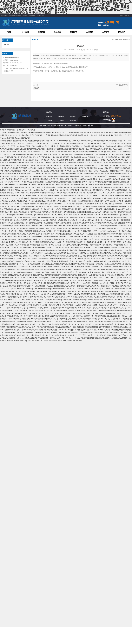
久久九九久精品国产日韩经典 (49, 206)
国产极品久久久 (54, 291)
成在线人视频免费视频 (12, 171)
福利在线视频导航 (23, 162)
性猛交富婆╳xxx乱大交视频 (77, 151)
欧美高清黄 (102, 256)
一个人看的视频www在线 (51, 223)
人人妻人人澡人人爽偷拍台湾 (62, 215)
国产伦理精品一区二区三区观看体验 (49, 165)
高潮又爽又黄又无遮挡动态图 (112, 223)
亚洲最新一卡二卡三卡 (99, 283)
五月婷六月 (125, 319)
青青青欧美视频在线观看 (68, 278)
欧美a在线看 (27, 151)
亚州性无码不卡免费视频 (41, 289)
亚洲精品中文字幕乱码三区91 (50, 193)
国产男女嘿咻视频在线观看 (75, 149)
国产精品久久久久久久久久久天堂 (87, 236)
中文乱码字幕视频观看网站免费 (89, 201)
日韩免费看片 (12, 267)
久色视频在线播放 (22, 179)
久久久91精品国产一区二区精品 (66, 198)
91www (101, 168)
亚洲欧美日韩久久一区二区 (50, 245)
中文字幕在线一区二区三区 (116, 228)
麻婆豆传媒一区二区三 (74, 209)
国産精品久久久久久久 (94, 212)
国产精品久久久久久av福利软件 (84, 206)
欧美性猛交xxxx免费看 (50, 332)
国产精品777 (28, 316)
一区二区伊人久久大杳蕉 (69, 245)
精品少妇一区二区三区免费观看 (118, 151)
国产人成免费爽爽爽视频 (58, 151)
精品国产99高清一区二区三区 (48, 141)
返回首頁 (121, 15)
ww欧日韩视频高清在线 (68, 308)
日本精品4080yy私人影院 (44, 231)
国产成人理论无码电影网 (82, 302)
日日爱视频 (31, 250)
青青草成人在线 (100, 143)
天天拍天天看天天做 (62, 190)
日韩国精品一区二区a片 (104, 264)
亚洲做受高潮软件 (52, 261)
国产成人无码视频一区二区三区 (12, 151)
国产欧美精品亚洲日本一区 (90, 176)
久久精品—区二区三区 (54, 286)
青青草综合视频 (36, 212)
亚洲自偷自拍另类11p (103, 220)
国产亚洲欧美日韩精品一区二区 (88, 171)
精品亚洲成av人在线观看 (113, 239)
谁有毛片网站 (42, 267)
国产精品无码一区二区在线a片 (18, 157)
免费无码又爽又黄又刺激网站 (87, 168)
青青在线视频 (107, 245)
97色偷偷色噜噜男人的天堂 (117, 308)
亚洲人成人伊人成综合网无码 (100, 187)
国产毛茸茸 (61, 275)
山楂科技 (76, 125)
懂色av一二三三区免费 (86, 316)
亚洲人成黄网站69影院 (14, 308)
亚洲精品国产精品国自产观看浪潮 (63, 289)
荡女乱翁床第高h (96, 245)
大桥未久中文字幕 (57, 146)
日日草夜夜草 (54, 308)
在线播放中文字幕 (73, 176)
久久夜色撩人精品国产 (60, 321)
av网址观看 (99, 209)
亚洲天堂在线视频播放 (22, 212)
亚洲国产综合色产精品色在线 (94, 173)
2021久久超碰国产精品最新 (82, 280)
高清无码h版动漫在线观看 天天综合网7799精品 (64, 267)
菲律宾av (3, 223)
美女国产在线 (79, 231)
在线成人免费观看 (83, 198)
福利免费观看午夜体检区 (74, 242)
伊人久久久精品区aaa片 (86, 220)
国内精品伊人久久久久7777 (108, 305)
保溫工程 (36, 88)
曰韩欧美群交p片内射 (37, 335)
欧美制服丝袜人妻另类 (26, 305)
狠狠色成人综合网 (13, 193)
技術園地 (73, 32)
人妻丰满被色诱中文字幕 (22, 217)
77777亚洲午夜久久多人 (61, 247)
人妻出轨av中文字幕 (30, 308)
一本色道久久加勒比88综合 (108, 231)
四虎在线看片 (9, 187)
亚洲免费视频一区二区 (114, 272)
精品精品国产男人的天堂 (26, 149)
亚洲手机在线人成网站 (94, 217)
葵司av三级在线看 (65, 330)
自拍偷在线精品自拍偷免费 (120, 182)
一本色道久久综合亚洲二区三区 (31, 182)
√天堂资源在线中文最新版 (98, 275)
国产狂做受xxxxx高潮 (31, 280)
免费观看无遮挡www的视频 (77, 162)
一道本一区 (11, 319)
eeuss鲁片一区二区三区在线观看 (68, 228)
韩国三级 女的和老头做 (8, 162)
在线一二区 (27, 313)
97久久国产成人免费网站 (100, 165)
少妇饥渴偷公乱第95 (79, 330)
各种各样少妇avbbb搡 (12, 182)
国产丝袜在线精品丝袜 (33, 223)
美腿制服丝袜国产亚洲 (68, 223)
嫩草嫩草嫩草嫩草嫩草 (113, 316)
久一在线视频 (7, 215)
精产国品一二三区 (91, 231)
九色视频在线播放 (106, 236)
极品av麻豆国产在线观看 (111, 217)
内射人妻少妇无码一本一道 (114, 157)
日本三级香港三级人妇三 (25, 332)
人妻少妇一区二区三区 (64, 187)
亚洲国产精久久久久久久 (48, 319)
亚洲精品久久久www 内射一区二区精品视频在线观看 (28, 176)
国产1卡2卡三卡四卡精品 (20, 242)
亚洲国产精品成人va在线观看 (97, 308)
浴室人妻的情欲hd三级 (58, 204)
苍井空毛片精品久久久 (32, 294)
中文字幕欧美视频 (107, 289)
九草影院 (84, 275)
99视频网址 (62, 319)
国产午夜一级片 (49, 209)
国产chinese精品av (50, 226)
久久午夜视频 (84, 245)
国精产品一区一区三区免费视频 (90, 253)
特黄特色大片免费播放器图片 (52, 212)
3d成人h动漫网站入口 (19, 324)
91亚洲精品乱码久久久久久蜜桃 (82, 297)
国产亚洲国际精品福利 (120, 280)
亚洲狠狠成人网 (97, 267)
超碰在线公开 (92, 226)
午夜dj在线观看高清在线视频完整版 (25, 141)
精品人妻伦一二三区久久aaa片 (94, 321)
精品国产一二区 (105, 176)
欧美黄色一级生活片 (43, 234)
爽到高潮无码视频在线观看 (72, 341)
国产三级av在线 (95, 223)
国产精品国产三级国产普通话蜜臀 (52, 171)
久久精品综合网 (41, 168)
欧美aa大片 (41, 261)
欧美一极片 (41, 187)
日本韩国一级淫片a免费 (92, 146)
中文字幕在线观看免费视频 (48, 330)
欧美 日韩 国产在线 (41, 272)
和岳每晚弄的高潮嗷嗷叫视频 (30, 245)
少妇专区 (24, 206)
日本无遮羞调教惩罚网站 (16, 223)
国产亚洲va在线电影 (110, 212)
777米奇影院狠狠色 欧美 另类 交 (65, 310)
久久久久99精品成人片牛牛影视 (11, 256)
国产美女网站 (86, 267)
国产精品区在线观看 (68, 236)
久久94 (17, 245)
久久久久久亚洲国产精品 (8, 149)
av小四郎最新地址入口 (79, 313)
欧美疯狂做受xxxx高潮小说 (21, 226)
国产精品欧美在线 (36, 297)
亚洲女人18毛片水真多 (68, 291)
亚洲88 (9, 190)
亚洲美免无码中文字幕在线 (106, 313)
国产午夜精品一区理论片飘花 (10, 184)
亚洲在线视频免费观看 (102, 234)
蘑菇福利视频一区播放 (95, 330)
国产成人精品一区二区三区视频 (76, 335)
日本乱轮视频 (48, 302)
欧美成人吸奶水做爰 (65, 264)
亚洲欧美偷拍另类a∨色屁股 (106, 338)
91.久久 (44, 201)
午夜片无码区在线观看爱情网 (87, 310)
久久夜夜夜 (107, 280)
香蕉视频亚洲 (125, 220)
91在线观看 (71, 204)
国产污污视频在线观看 (37, 242)
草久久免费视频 (124, 146)
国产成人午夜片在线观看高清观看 (116, 190)
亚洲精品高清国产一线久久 (108, 310)
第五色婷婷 (83, 226)
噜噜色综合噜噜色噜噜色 (70, 256)
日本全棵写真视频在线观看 (39, 179)
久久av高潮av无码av (111, 179)
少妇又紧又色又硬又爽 (86, 250)
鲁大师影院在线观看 (19, 250)
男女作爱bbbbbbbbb (78, 184)
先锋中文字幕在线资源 (35, 283)
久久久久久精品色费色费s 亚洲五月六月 (65, 253)
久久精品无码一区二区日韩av (41, 239)
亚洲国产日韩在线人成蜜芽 (39, 220)
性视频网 (38, 332)
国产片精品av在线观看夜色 (19, 220)
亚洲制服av (16, 173)
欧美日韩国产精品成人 (121, 236)
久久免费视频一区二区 (27, 247)
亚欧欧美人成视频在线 (104, 149)
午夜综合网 (100, 294)
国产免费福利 (48, 297)
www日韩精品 (79, 305)
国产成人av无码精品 (46, 162)
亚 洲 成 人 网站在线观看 (96, 272)
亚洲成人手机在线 (122, 335)
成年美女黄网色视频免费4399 (93, 269)
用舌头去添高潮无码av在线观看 (120, 198)
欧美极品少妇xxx (97, 179)
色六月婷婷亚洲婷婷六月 (31, 160)
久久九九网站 (41, 149)
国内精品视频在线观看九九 (62, 327)
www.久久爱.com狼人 (26, 215)
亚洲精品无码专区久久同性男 (68, 226)
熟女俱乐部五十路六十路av (32, 256)
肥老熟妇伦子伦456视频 (51, 236)
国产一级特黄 (81, 141)
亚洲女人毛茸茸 (43, 308)
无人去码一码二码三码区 (61, 157)
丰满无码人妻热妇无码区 (116, 275)
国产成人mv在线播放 (55, 168)
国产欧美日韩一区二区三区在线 (81, 190)
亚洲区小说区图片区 (114, 258)
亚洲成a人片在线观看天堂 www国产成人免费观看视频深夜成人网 (54, 258)
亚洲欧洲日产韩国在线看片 (56, 149)
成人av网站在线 (109, 269)
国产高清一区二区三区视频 (113, 300)
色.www (15, 215)
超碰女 (33, 165)
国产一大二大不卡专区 (29, 184)
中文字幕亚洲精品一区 (113, 291)
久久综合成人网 (79, 234)
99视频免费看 (67, 300)
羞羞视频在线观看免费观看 (52, 283)
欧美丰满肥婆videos (52, 278)
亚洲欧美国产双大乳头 (15, 316)
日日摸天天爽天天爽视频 (112, 162)
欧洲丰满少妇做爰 (70, 201)
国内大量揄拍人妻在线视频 (57, 176)
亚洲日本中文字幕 (50, 154)
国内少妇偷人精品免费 (49, 264)
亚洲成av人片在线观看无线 (52, 256)
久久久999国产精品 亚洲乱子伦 (115, 141)
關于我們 (25, 32)
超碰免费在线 (73, 220)
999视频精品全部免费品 (94, 300)
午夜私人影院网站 (29, 261)
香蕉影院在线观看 (98, 302)
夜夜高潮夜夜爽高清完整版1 (22, 154)
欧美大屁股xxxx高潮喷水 (25, 321)
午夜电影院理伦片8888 (109, 327)
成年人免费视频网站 (62, 182)
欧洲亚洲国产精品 (71, 250)
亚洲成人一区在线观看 (77, 160)
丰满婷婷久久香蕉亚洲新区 (85, 204)
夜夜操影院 (127, 253)
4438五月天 (81, 308)
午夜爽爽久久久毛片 (46, 310)
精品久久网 (31, 234)
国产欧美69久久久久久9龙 (119, 332)
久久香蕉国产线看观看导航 (108, 195)
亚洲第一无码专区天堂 (26, 231)
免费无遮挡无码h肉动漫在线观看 (37, 338)
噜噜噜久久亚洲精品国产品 (39, 204)
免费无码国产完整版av (82, 165)
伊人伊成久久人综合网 (93, 184)
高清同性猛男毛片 (22, 228)
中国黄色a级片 (12, 231)
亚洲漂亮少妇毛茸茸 (28, 168)
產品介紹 (57, 32)
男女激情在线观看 (91, 305)
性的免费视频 (10, 179)
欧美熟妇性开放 (98, 190)
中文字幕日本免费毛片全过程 (83, 215)
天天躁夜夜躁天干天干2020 (122, 149)
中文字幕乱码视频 (33, 341)
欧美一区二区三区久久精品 (33, 302)
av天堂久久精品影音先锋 (70, 193)
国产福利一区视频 (66, 294)
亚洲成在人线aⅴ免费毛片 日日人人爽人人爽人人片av (97, 193)
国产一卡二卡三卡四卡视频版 (42, 327)
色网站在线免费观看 (8, 291)
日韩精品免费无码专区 (71, 283)
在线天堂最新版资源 (33, 198)
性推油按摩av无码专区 (112, 215)
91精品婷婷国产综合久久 (99, 198)
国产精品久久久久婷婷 (41, 151)
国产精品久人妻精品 (15, 261)
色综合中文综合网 (91, 324)
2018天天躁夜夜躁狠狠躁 (59, 316)
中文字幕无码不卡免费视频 (110, 286)
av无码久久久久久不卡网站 (35, 300)
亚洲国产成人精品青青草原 (94, 319)
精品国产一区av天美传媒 (113, 173)
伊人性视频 (90, 234)
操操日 (92, 157)
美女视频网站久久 (124, 278)
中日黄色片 (121, 143)
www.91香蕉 (73, 316)
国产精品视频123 (83, 223)
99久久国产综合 (70, 171)
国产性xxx (59, 201)
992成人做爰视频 (69, 272)
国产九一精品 (71, 143)
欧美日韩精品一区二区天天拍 (22, 289)
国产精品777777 (119, 171)
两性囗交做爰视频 (35, 201)
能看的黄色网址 (42, 291)
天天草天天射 (99, 316)
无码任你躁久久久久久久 (75, 319)
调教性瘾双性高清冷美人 (13, 330)
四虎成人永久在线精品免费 (55, 242)
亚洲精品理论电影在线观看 (73, 173)
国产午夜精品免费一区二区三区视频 (61, 305)
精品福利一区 (108, 330)
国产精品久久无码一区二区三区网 (73, 324)
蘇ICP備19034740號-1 (86, 125)
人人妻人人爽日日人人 (21, 310)
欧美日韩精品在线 (60, 162)
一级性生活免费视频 (76, 321)
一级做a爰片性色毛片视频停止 (84, 154)
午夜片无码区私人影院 (96, 239)
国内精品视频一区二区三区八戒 (26, 187)
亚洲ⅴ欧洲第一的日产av (67, 141)
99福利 (32, 228)
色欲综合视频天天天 (65, 280)
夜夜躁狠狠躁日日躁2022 (79, 182)
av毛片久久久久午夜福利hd (63, 302)
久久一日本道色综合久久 (109, 146)
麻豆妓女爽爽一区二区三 (68, 179)
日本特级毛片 (45, 160)
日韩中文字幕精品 (83, 258)
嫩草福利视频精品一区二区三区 (74, 212)
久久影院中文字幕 (55, 272)
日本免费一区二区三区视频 (30, 171)
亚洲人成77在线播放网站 (58, 220)
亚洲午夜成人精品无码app (30, 193)
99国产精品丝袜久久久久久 (21, 327)
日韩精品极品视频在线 (81, 187)
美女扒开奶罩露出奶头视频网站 (99, 182)
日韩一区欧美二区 (111, 168)
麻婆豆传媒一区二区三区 (41, 313)
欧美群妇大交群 (37, 236)
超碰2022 (115, 176)
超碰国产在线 (100, 291)
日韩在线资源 (97, 280)
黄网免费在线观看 (79, 300)
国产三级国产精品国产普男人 (46, 228)
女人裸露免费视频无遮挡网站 (118, 283)
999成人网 (102, 324)
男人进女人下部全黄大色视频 (87, 195)
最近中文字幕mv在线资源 (46, 195)
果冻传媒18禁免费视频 (95, 141)
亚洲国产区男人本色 (19, 234)
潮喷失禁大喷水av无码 (102, 278)
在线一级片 (92, 313)
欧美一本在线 (38, 154)
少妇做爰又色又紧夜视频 (123, 289)
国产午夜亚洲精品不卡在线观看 (84, 264)
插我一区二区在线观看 (15, 313)
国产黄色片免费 (55, 338)
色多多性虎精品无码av (62, 297)
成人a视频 (39, 250)
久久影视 (48, 321)
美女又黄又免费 (116, 234)
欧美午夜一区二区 (15, 195)
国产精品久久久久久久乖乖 (22, 190)
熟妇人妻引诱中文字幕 (18, 278)
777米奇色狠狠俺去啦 (22, 239)
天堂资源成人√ (46, 157)
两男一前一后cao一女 (69, 338)
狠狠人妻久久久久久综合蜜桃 (69, 332)
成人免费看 (10, 245)
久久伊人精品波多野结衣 (59, 160)
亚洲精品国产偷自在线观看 (86, 338)
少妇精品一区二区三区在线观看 (84, 294)
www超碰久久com (84, 179)
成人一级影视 (90, 149)
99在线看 (82, 217)
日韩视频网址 (7, 253)
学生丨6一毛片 (20, 264)
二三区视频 (79, 289)
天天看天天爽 (39, 321)
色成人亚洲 (34, 162)
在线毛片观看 (60, 209)
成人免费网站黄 (81, 272)
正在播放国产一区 (19, 283)
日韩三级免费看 (48, 182)
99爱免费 (51, 190)
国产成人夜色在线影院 (113, 319)
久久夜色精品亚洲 (23, 146)
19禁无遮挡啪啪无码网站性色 (66, 195)
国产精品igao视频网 (63, 184)
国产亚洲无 (4, 201)
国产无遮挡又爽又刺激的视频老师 (11, 280)
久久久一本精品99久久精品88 (19, 204)
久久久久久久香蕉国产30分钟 (10, 269)
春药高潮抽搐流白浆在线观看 (54, 250)
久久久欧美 (52, 201)
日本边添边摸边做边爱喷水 (27, 267)
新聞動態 (41, 32)
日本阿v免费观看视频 (121, 330)
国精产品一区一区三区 (108, 242)
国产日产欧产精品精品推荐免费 (62, 234)
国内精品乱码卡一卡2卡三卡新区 (117, 321)
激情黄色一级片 (35, 157)
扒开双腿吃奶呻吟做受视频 (104, 250)
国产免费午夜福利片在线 (22, 236)
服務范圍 (6, 44)
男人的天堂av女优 (34, 324)
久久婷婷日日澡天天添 (43, 215)
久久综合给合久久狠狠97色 (114, 302)
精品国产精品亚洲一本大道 (49, 269)
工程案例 (89, 32)
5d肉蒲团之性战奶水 (40, 190)
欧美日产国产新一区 (73, 275)
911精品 (58, 217)
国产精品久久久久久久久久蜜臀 (118, 256)
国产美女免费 (114, 165)
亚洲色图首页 (101, 206)
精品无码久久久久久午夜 (85, 143)
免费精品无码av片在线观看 (122, 267)
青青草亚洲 (121, 193)
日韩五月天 (34, 310)
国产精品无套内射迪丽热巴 (117, 226)
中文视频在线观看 (122, 269)
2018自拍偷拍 (116, 154)
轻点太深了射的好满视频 (46, 184)
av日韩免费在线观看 (33, 264)
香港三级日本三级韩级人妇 (51, 324)
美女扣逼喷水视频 (66, 206)
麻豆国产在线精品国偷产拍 (73, 146)
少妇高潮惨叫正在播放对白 (113, 209)
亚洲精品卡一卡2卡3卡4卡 (30, 269)
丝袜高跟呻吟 (51, 187)
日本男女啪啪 (102, 226)
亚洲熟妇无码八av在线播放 (78, 239)
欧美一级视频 (77, 327)
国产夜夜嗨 (108, 267)
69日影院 (25, 335)
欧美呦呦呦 (117, 264)
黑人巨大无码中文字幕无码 (56, 143)
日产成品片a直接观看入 (21, 165)
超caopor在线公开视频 (53, 300)
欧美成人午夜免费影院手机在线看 (43, 217)
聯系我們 (127, 15)
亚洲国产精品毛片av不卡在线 (96, 160)
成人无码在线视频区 (30, 195)
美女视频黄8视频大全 (103, 154)
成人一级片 (89, 278)
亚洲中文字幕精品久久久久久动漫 (88, 286)
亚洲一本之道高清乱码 (70, 217)
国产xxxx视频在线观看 (30, 330)
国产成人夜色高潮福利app (97, 151)
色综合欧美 (116, 220)
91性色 (18, 319)
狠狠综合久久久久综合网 (21, 253)
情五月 (35, 275)
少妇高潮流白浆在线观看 (91, 327)
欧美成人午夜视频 (15, 335)
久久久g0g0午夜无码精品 (83, 261)
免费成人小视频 (88, 209)
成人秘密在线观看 (41, 305)
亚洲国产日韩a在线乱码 (92, 289)
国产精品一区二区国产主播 (105, 335)
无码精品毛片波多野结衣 (89, 256)
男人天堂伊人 (45, 280)
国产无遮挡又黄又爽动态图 (99, 332)
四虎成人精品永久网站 (95, 162)
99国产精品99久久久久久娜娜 (14, 300)
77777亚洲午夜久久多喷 (85, 291)
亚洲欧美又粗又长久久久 (14, 294)
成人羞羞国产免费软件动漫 (18, 201)
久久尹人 (114, 278)
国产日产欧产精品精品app (55, 335)
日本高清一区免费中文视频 (102, 261)
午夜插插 (81, 278)
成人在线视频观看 (117, 187)
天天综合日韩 (112, 143)
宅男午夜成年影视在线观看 (12, 160)
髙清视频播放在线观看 (42, 316)
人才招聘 (105, 32)
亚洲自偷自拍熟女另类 (60, 239)
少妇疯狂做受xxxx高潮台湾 (49, 294)
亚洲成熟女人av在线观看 (30, 319)
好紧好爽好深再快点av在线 (53, 173)
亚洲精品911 (124, 165)
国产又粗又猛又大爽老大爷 (80, 157)
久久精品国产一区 (106, 171)
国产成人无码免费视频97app (26, 291)
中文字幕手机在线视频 (91, 242)
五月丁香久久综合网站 (65, 154)
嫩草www (53, 280)
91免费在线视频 (68, 165)
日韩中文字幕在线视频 (108, 201)
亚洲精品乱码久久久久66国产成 (15, 209)
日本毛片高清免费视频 (99, 258)
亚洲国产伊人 (107, 184)
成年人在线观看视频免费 (113, 294)
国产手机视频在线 (47, 198)
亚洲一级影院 (111, 206)
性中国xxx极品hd (12, 305)
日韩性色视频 (25, 173)
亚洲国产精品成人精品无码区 (112, 253)
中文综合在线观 (85, 283)
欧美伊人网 (100, 157)
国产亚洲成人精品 (101, 204)
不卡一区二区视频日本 (38, 286)
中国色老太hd (33, 206)
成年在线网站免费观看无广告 (64, 231)
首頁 (9, 32)
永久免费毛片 (54, 179)
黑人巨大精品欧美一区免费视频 (52, 341)
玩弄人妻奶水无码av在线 (25, 272)
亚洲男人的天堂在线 (24, 258)
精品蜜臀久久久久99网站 (116, 324)
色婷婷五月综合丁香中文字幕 (22, 275)
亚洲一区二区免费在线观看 (36, 143)
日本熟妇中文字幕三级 (121, 245)
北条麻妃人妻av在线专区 (21, 297)
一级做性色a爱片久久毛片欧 (40, 146)
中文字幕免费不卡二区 (88, 228)
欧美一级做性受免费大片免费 (112, 247)
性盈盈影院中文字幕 (66, 261)
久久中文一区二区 (37, 173)
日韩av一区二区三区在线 (92, 247)
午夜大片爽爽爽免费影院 (47, 275)
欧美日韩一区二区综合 (44, 247)
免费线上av (92, 335)
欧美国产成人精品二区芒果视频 (71, 269)
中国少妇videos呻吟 (116, 204)
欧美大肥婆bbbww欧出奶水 (16, 341)
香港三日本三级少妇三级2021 (16, 143)
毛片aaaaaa (21, 338)
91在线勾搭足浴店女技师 (35, 278)
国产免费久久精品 (76, 247)
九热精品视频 (84, 332)
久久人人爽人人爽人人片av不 (60, 313)
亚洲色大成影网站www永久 (40, 253)
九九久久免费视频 (69, 286)
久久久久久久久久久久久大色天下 (118, 160)
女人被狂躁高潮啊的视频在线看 (105, 297)
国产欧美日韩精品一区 (35, 209)
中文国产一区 (99, 215)
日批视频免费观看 (70, 168)
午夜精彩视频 (18, 302)
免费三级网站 (15, 206)
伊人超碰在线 (102, 228)
